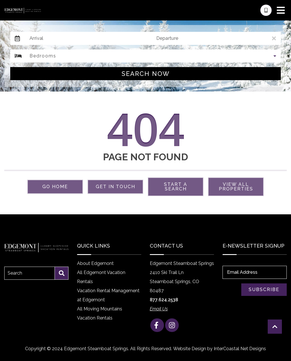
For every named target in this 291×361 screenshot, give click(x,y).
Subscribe (264, 289)
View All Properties (236, 187)
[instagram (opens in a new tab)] (172, 325)
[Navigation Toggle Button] (280, 10)
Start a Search (175, 187)
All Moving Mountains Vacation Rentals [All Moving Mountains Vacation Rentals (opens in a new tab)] (99, 313)
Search (15, 273)
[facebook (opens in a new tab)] (157, 325)
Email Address (242, 272)
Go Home (55, 186)
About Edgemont (95, 263)
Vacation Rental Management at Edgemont (108, 295)
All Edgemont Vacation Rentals (101, 277)
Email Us (159, 309)
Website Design (189, 348)
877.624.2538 (164, 299)
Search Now (146, 73)
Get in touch (115, 186)
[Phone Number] (266, 10)
